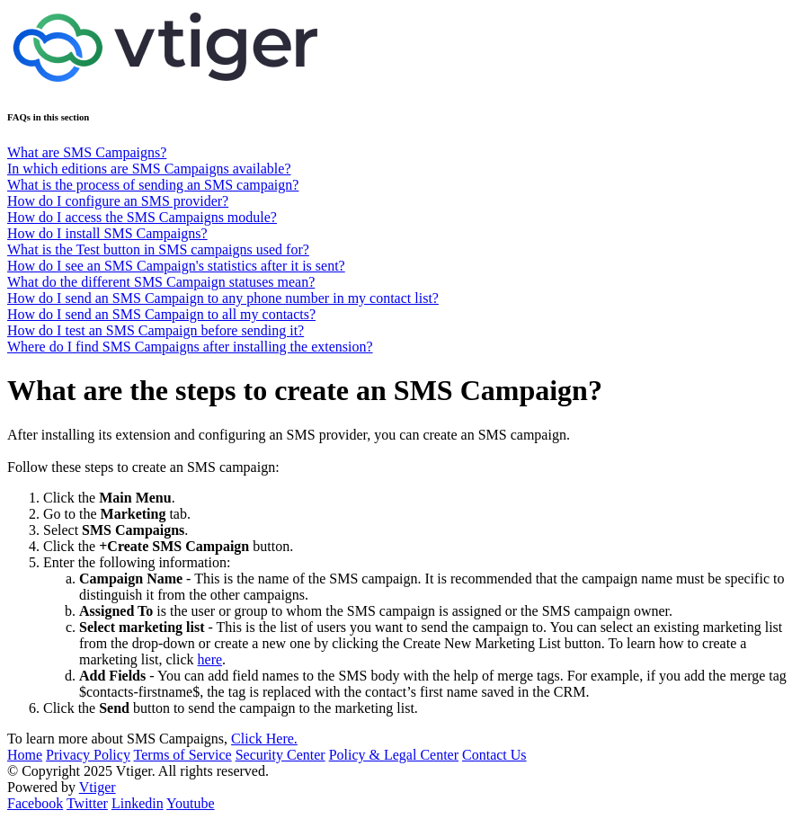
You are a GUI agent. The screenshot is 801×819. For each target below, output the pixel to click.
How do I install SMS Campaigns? (107, 233)
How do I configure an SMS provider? (117, 201)
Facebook (35, 803)
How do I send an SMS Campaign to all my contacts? (161, 314)
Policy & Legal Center (393, 754)
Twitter (87, 803)
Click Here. (264, 738)
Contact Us (494, 754)
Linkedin (137, 803)
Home (24, 754)
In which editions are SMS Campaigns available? (148, 168)
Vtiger (97, 787)
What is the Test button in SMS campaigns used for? (158, 249)
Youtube (190, 803)
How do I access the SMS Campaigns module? (142, 217)
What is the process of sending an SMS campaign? (152, 184)
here (210, 659)
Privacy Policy (88, 754)
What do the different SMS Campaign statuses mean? (161, 281)
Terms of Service (183, 754)
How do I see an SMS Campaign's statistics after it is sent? (176, 265)
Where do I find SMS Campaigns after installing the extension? (190, 346)
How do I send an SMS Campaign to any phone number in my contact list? (223, 298)
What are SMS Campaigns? (86, 152)
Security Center (280, 754)
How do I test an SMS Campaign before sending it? (155, 330)
